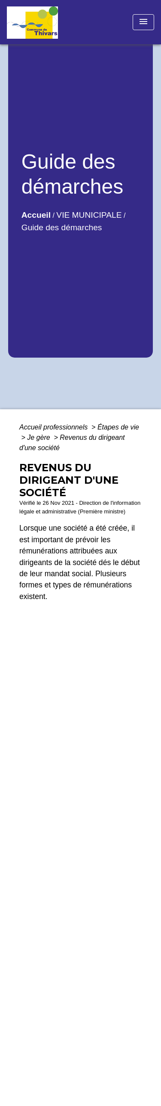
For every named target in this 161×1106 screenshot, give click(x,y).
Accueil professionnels (54, 427)
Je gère (39, 437)
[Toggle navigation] (143, 22)
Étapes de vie (118, 427)
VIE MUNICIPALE (89, 214)
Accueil (36, 214)
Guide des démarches (61, 227)
